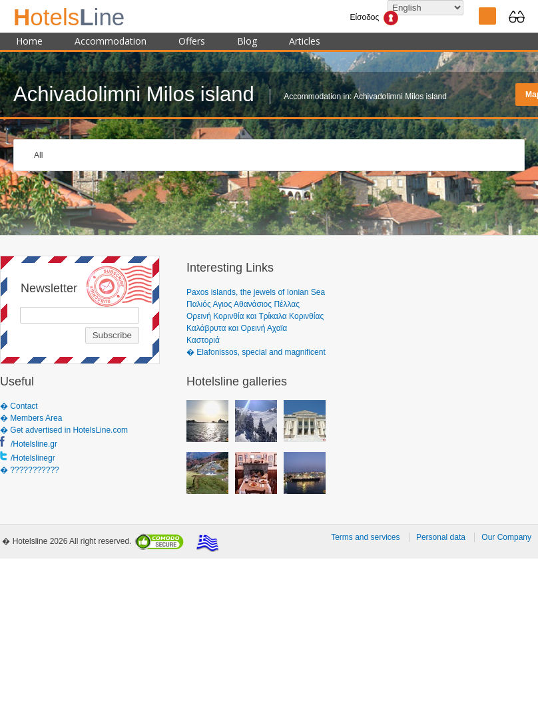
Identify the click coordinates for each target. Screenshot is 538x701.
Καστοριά (203, 340)
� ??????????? (29, 470)
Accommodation (110, 41)
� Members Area (31, 418)
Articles (304, 41)
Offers (191, 41)
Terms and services (365, 537)
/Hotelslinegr (33, 458)
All (38, 155)
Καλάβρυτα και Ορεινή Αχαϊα (236, 328)
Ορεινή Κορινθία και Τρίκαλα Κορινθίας (255, 316)
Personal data (440, 537)
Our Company (506, 537)
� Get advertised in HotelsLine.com (64, 430)
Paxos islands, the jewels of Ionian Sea (255, 292)
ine (69, 17)
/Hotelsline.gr (34, 444)
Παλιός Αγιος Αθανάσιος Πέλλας (243, 304)
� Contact (19, 406)
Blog (247, 41)
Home (29, 41)
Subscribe (112, 335)
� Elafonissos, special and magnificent (256, 352)
